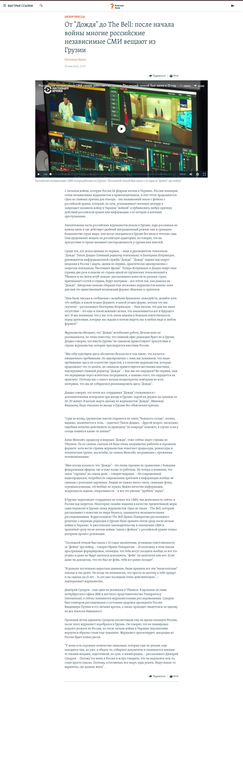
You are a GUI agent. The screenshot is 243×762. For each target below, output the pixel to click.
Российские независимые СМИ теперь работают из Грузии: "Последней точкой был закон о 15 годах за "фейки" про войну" (124, 85)
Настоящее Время (75, 59)
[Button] (157, 76)
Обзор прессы (75, 17)
